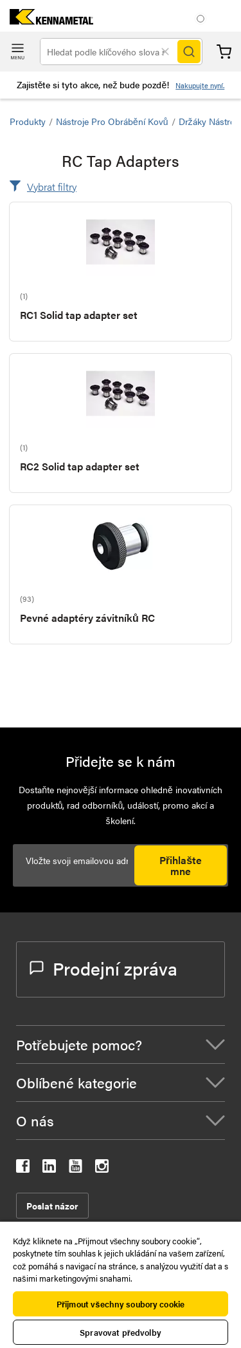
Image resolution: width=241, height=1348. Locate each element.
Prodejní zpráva (103, 968)
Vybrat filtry (51, 186)
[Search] (189, 51)
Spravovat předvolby (120, 1332)
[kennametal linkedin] (49, 1168)
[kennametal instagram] (102, 1168)
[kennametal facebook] (23, 1168)
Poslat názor (52, 1205)
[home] (46, 20)
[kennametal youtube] (75, 1168)
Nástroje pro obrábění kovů (112, 121)
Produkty (28, 121)
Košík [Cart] (224, 51)
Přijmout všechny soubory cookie (120, 1304)
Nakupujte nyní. (199, 85)
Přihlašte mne (180, 865)
